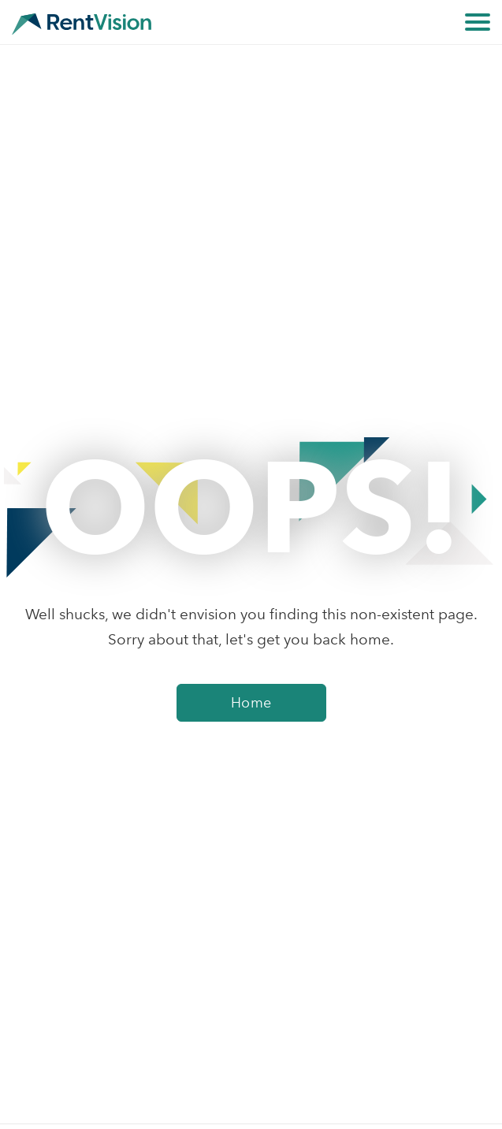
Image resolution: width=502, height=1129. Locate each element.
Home (251, 702)
